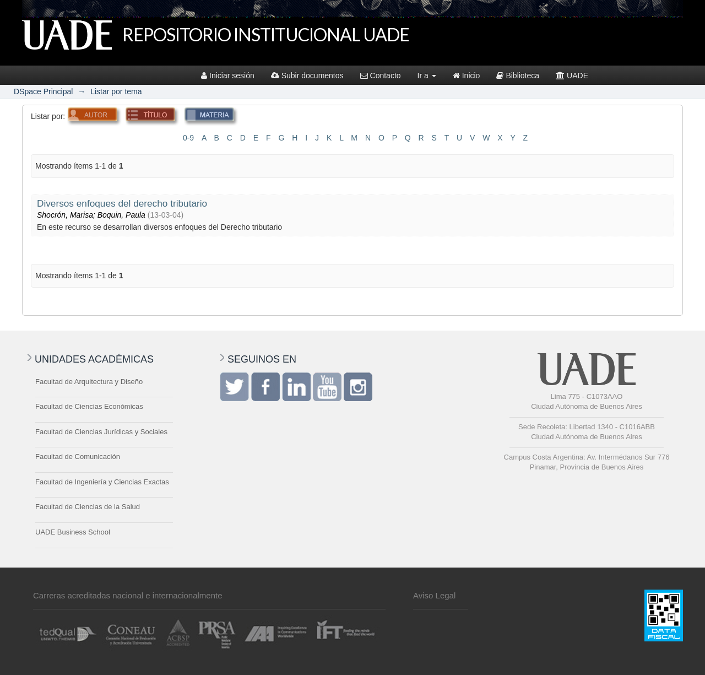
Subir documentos (307, 75)
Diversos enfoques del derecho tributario (122, 203)
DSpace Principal (43, 91)
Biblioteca (517, 75)
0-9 (188, 137)
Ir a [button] (426, 75)
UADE (572, 75)
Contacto (380, 75)
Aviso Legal (434, 595)
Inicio (466, 75)
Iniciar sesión (227, 75)
